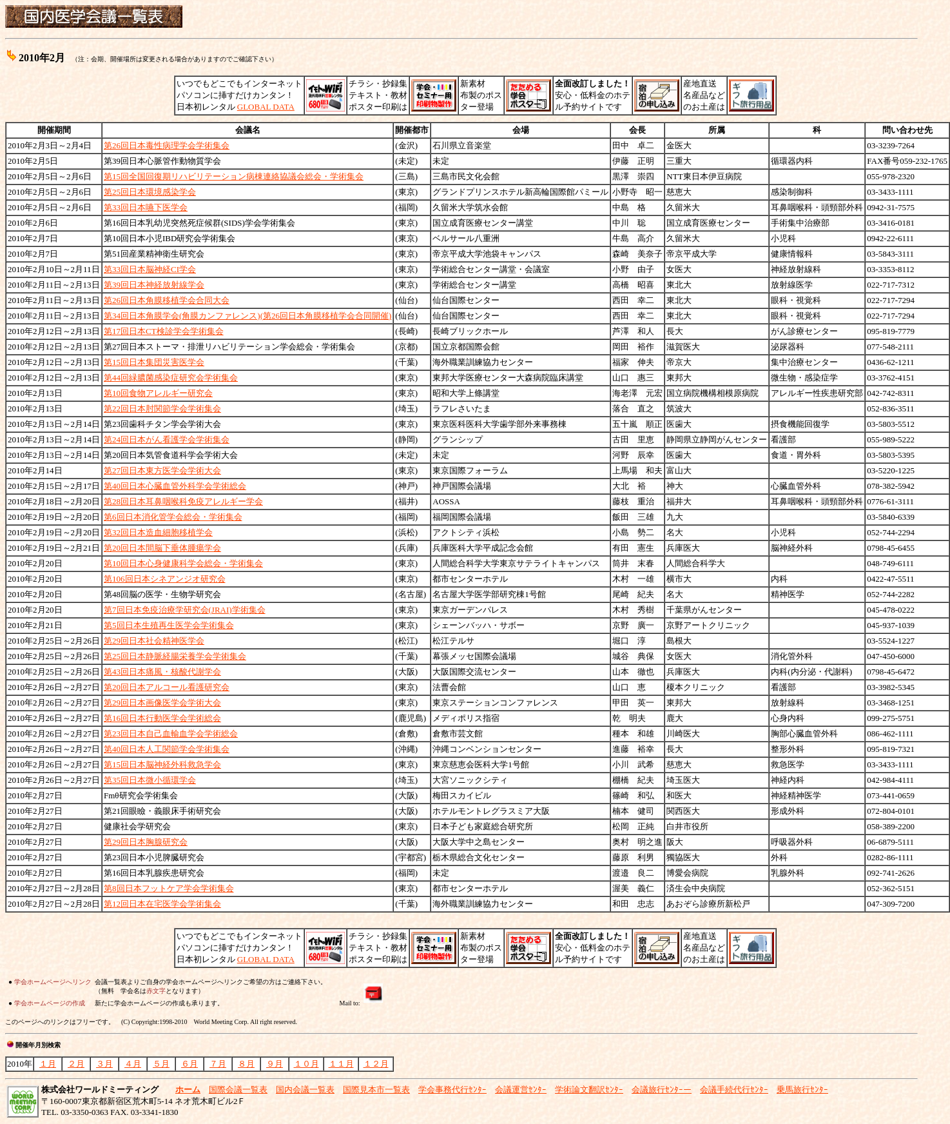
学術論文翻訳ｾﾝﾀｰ (589, 1089)
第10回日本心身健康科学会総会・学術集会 (183, 563)
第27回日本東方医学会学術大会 (162, 470)
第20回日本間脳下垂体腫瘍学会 (162, 548)
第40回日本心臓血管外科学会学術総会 (175, 486)
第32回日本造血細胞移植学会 (158, 532)
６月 (189, 1064)
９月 (274, 1064)
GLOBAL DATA (266, 107)
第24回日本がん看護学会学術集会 (166, 439)
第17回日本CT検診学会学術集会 (164, 331)
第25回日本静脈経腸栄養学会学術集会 (175, 656)
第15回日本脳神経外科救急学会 (162, 764)
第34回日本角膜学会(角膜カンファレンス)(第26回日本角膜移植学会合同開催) (247, 315)
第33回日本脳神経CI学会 (150, 269)
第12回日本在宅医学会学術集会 (162, 904)
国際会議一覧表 (238, 1089)
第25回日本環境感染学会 (150, 192)
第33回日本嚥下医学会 (146, 207)
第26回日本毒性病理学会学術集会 (166, 145)
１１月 (341, 1064)
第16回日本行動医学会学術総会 (162, 718)
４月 (132, 1064)
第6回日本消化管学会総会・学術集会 (173, 517)
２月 (76, 1064)
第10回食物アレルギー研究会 (158, 393)
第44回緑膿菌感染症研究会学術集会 (171, 377)
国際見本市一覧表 (376, 1089)
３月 (104, 1064)
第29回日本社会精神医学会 (154, 641)
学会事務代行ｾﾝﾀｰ (452, 1089)
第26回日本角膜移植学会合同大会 (166, 300)
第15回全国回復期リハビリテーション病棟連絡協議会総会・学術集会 (234, 176)
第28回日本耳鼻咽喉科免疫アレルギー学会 (183, 501)
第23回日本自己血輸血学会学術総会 (171, 733)
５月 (161, 1064)
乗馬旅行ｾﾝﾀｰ (802, 1089)
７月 (217, 1064)
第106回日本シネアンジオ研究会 (165, 579)
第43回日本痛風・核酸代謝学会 (162, 671)
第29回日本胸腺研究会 (146, 842)
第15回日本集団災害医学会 (154, 362)
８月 (246, 1064)
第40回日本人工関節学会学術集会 (166, 749)
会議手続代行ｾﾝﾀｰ (734, 1089)
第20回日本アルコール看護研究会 (166, 687)
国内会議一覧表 (305, 1089)
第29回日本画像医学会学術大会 (162, 702)
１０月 (306, 1064)
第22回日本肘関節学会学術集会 (162, 408)
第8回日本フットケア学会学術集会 (169, 888)
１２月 (376, 1064)
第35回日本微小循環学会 (150, 780)
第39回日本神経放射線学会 (154, 285)
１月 (47, 1064)
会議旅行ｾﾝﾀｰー (662, 1089)
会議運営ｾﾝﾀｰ (521, 1089)
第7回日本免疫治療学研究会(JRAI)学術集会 (185, 610)
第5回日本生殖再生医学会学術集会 (169, 625)
